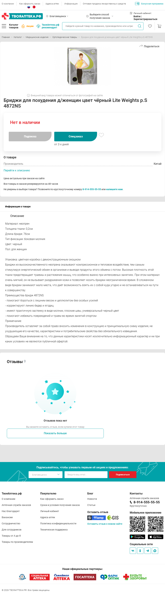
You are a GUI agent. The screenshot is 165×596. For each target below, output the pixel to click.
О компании (8, 3)
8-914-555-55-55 (91, 189)
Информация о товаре (18, 206)
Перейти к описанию (17, 170)
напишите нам (114, 189)
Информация (71, 3)
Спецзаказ (76, 136)
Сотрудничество (11, 523)
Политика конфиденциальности (58, 523)
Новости (92, 499)
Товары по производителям (17, 542)
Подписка (30, 136)
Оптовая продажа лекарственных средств (104, 3)
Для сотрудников (11, 529)
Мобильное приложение (145, 512)
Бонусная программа (149, 3)
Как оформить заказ (29, 3)
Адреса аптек (52, 3)
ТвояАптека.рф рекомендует (47, 26)
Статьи (91, 505)
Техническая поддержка (54, 529)
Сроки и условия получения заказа (60, 505)
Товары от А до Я (11, 535)
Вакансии (7, 517)
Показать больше (55, 433)
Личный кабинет (49, 511)
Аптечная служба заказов (16, 505)
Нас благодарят (11, 511)
